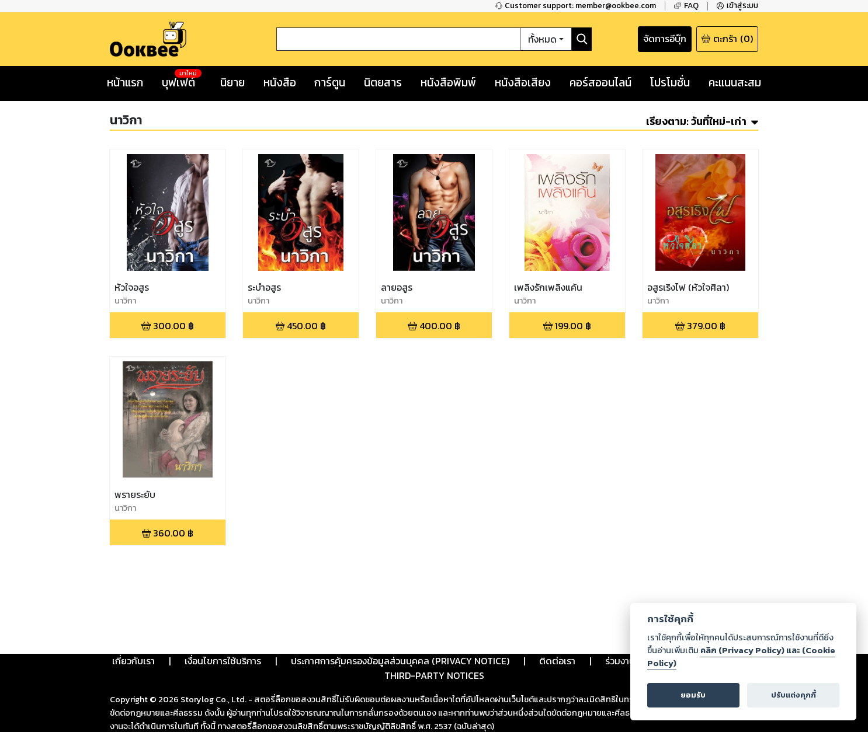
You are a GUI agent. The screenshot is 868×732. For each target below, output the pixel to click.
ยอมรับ (693, 694)
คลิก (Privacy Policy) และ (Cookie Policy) (741, 657)
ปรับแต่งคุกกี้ (793, 694)
